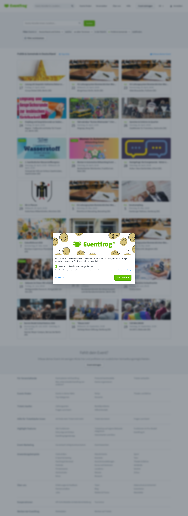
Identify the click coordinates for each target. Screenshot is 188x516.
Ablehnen (59, 277)
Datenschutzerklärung (123, 270)
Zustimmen (123, 277)
